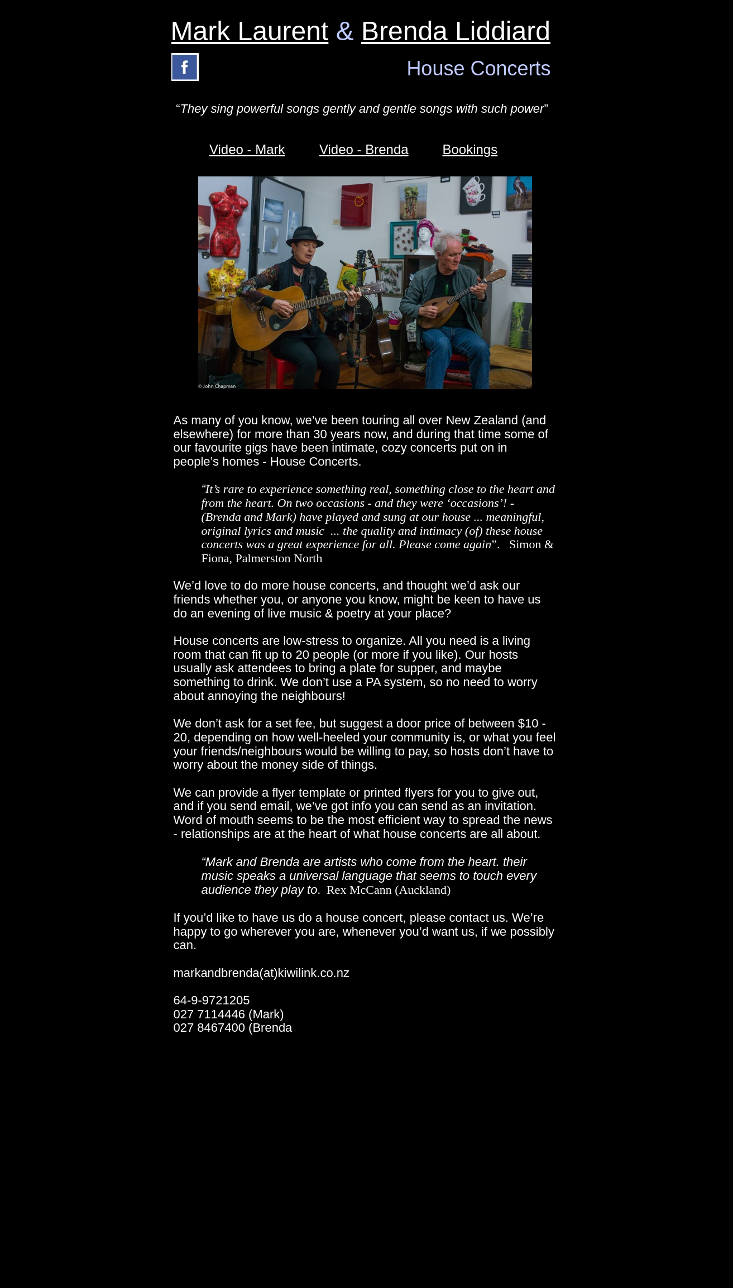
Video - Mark (247, 149)
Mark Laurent (250, 31)
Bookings (469, 149)
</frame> (534, 1221)
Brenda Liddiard (455, 31)
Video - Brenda (364, 149)
